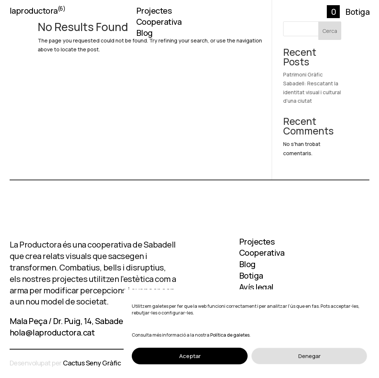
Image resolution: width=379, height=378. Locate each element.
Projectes (154, 12)
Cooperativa (159, 23)
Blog (144, 34)
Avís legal (256, 287)
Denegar (309, 356)
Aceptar (190, 356)
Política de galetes (229, 335)
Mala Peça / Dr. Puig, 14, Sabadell (68, 321)
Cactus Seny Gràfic (92, 362)
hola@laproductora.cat (52, 332)
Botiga (357, 12)
